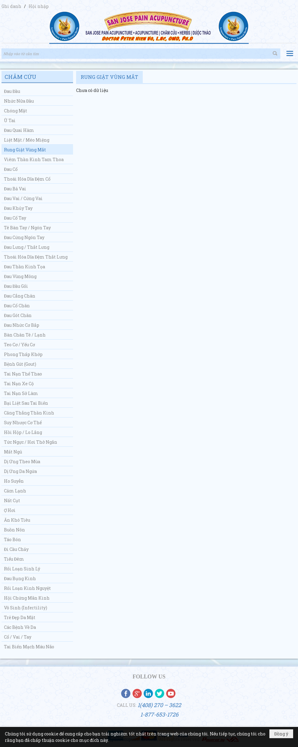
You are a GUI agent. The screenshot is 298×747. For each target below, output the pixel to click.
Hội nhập (39, 6)
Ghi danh (12, 6)
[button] (289, 53)
